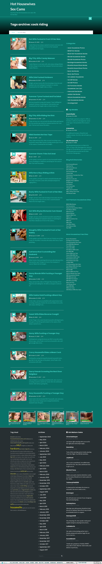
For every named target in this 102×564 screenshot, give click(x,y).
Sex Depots (69, 184)
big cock (12, 457)
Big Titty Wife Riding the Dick (42, 115)
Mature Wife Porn (71, 215)
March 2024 (44, 445)
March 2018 (43, 529)
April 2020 (43, 469)
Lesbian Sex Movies (74, 94)
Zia (32, 438)
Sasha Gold (29, 477)
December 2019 (45, 480)
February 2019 (44, 509)
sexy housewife (70, 186)
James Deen (21, 493)
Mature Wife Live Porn (72, 271)
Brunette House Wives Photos (77, 68)
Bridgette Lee (24, 445)
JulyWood (69, 458)
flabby (21, 483)
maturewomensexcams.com (16, 477)
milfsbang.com (19, 476)
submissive (12, 479)
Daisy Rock (29, 462)
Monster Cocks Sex (71, 178)
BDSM (16, 481)
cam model (18, 487)
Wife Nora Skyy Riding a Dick (41, 173)
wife (12, 504)
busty (21, 502)
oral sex (12, 462)
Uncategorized (73, 103)
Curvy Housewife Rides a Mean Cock (45, 352)
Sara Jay (29, 457)
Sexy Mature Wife (71, 226)
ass (20, 441)
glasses (20, 489)
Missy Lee (16, 466)
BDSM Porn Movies (74, 51)
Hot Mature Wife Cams (72, 249)
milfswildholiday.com (22, 510)
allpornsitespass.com (31, 466)
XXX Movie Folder (71, 193)
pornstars (22, 449)
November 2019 (45, 483)
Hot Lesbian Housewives (76, 77)
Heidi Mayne (18, 497)
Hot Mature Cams (75, 432)
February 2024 (44, 448)
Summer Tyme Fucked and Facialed (45, 96)
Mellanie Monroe (28, 455)
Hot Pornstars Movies (75, 86)
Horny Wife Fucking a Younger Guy (44, 333)
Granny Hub (69, 173)
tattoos (30, 442)
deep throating (17, 504)
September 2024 (45, 437)
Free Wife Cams (70, 246)
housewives (26, 474)
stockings (30, 502)
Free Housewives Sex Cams (73, 242)
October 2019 (44, 486)
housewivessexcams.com (18, 439)
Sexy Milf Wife (70, 286)
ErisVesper (70, 493)
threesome (20, 451)
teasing (14, 501)
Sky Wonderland (72, 141)
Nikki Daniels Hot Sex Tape (40, 134)
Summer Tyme (13, 499)
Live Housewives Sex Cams (73, 264)
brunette (26, 481)
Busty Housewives (71, 238)
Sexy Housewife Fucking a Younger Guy (46, 393)
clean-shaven (17, 485)
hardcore (14, 448)
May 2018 (43, 524)
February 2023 (44, 466)
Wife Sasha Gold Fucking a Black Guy (45, 295)
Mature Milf (69, 269)
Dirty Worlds (69, 169)
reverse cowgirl (32, 473)
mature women (19, 473)
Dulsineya (32, 449)
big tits (27, 449)
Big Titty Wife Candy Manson (42, 58)
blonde (13, 474)
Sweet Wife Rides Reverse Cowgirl (44, 314)
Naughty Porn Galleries (72, 180)
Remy (24, 468)
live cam (30, 459)
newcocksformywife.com (17, 442)
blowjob (12, 437)
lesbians (32, 493)
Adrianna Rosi (30, 471)
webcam (23, 471)
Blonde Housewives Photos (76, 59)
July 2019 (43, 495)
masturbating (28, 453)
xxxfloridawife (26, 499)
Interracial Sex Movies (75, 91)
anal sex (17, 493)
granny (16, 451)
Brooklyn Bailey (17, 436)
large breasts (32, 461)
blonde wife (30, 445)
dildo (29, 464)
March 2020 (43, 471)
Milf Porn (68, 220)
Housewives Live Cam (75, 88)
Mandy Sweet (18, 464)
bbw (22, 499)
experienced (30, 485)
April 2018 (43, 527)
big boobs (30, 495)
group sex (15, 455)
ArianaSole (70, 128)
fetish (11, 489)
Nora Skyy (12, 451)
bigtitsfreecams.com (25, 487)
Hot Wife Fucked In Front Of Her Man (44, 39)
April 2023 (43, 463)
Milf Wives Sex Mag (71, 280)
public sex (28, 483)
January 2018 (44, 535)
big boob (31, 499)
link (100, 537)
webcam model (22, 459)
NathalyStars (71, 503)
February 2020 (44, 474)
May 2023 (43, 460)
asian (24, 483)
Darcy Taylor (24, 457)
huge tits (27, 442)
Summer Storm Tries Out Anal (42, 153)
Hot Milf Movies (73, 80)
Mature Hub (69, 177)
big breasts (24, 461)
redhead (25, 501)
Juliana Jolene (17, 462)
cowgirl (29, 481)
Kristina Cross (21, 481)
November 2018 (45, 518)
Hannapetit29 (71, 516)
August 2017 (44, 550)
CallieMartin (70, 526)
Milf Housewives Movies (72, 275)
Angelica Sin (25, 507)
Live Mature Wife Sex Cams (73, 266)
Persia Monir (25, 476)
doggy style (31, 476)
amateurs (15, 510)
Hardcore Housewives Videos (74, 208)
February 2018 (44, 532)
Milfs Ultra (69, 222)
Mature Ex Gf (69, 211)
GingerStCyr (13, 487)
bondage (12, 468)
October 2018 (44, 521)
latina (22, 504)
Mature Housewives (71, 268)
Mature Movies (70, 213)
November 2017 (45, 541)
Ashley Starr (26, 504)
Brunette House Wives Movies (77, 65)
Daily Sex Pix (69, 166)
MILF (18, 445)
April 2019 (43, 503)
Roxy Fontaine (13, 495)
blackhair (33, 464)
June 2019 (43, 498)
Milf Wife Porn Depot (72, 278)
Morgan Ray (18, 479)
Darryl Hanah (23, 462)
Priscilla (14, 445)
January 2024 (44, 451)
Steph (18, 495)
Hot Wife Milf (69, 251)
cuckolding (12, 464)
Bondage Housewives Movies (77, 62)
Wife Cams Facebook (72, 189)
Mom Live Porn (70, 282)
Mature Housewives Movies (77, 97)
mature (12, 466)
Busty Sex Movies (73, 71)
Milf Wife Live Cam (71, 277)
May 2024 (43, 440)
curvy (31, 483)
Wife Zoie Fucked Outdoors (41, 77)
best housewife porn (72, 164)
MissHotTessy (71, 470)
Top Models (73, 110)
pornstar (15, 490)
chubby (33, 455)
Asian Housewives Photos (76, 48)
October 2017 (44, 544)
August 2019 (44, 492)
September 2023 (45, 454)
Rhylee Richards (23, 495)
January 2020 (44, 477)
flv (31, 457)
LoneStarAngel (15, 459)
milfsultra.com (13, 461)
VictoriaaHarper (72, 437)
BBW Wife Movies (71, 204)
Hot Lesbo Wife (70, 248)
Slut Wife (68, 228)
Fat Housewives (70, 206)
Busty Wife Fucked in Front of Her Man (45, 192)
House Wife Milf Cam (72, 255)
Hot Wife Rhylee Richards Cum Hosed (45, 211)
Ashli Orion (32, 487)
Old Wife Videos (70, 224)
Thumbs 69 (69, 188)
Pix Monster (69, 182)
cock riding (23, 486)
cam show (16, 468)
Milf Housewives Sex (71, 218)
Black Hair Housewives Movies (77, 54)
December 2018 (45, 515)
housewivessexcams (14, 453)
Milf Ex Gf (68, 217)
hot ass (14, 483)
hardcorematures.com (28, 451)
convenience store (25, 479)
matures (19, 455)
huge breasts (25, 490)
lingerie (27, 491)
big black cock (22, 453)
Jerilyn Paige (13, 476)
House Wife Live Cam (72, 253)
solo (34, 502)
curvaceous (12, 497)
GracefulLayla (17, 471)
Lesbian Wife (69, 262)
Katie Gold (24, 477)
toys (22, 441)
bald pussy (28, 439)
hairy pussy (23, 497)
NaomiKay (70, 447)
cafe (18, 441)
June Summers (18, 457)
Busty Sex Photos (73, 74)
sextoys (22, 455)
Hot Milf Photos (73, 83)
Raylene (21, 468)
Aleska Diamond (21, 491)
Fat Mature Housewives (72, 240)
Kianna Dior (15, 491)
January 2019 (44, 512)
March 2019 (43, 506)
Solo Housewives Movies (76, 100)
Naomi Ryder (70, 114)
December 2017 (45, 538)
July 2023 (43, 457)
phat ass (31, 491)
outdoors (18, 483)
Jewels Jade (27, 493)
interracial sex (29, 497)
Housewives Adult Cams (73, 257)
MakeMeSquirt (24, 464)
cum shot (18, 501)
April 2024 (43, 442)
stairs (27, 459)
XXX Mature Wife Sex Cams (73, 289)
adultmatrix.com (13, 441)
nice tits (29, 507)
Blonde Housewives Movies (76, 57)
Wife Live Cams (70, 288)
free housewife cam (71, 171)
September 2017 (45, 547)
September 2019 (45, 489)
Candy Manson (29, 468)
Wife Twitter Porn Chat (72, 191)
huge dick (19, 499)
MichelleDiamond (22, 466)
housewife (16, 507)
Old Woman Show (71, 284)
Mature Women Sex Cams (73, 273)
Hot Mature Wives (71, 209)
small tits (31, 490)
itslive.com (12, 493)
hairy (28, 461)
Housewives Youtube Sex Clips (74, 175)
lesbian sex (19, 461)
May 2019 (43, 500)
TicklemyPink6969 (72, 482)
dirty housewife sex (71, 168)
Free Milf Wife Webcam (72, 244)
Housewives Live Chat (72, 260)
